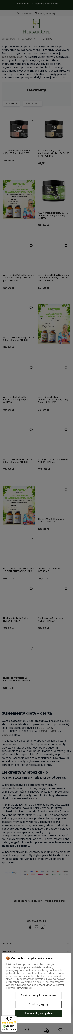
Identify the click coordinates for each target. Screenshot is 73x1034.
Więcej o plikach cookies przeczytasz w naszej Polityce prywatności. (35, 986)
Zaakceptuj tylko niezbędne (38, 995)
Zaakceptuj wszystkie (39, 1013)
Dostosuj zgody (39, 1004)
